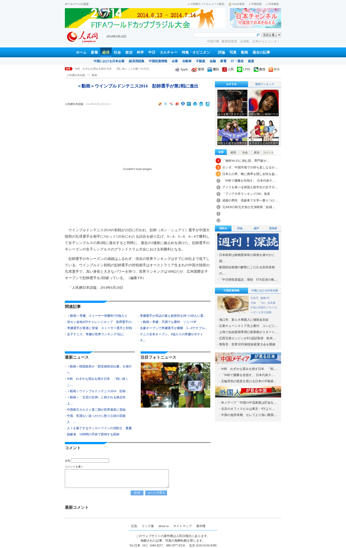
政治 (128, 52)
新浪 (197, 69)
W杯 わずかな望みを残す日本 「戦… (248, 369)
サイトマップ (182, 526)
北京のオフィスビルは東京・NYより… (248, 408)
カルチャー (168, 52)
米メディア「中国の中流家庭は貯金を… (249, 402)
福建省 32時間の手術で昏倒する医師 (93, 434)
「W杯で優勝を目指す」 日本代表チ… (248, 180)
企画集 (245, 41)
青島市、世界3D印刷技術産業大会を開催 (247, 344)
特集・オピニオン (196, 52)
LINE (243, 69)
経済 (105, 52)
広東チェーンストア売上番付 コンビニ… (248, 326)
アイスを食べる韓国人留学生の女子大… (250, 187)
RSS (274, 69)
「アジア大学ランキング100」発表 (246, 194)
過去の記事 (261, 52)
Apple (181, 69)
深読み (223, 228)
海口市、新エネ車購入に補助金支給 (244, 319)
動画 (244, 52)
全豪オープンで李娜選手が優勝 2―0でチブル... (173, 328)
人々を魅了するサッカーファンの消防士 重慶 (99, 428)
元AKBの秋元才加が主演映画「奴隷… (248, 207)
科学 (140, 52)
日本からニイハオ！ (266, 41)
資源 (251, 61)
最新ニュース (77, 357)
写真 (233, 52)
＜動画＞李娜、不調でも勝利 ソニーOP (168, 322)
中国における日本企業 (109, 61)
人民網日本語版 (76, 75)
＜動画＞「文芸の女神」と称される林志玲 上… (98, 400)
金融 (213, 61)
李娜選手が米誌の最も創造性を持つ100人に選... (173, 315)
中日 (151, 52)
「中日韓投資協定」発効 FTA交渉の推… (248, 279)
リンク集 (148, 526)
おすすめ (231, 84)
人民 (228, 69)
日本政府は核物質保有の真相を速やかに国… (247, 258)
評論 (221, 52)
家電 (223, 61)
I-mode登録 (236, 4)
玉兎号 (254, 298)
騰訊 (213, 69)
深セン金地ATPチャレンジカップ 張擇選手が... (100, 322)
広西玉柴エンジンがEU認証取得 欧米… (247, 338)
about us (163, 526)
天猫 (253, 302)
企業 (175, 61)
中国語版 (255, 4)
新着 (94, 52)
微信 (259, 69)
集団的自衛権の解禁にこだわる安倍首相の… (247, 270)
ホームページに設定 (77, 4)
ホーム (81, 52)
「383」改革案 (267, 302)
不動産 (200, 61)
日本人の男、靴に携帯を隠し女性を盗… (250, 174)
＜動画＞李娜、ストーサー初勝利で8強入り (97, 315)
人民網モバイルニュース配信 (206, 4)
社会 (117, 52)
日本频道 (272, 4)
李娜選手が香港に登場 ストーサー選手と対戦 (99, 328)
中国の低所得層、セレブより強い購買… (249, 415)
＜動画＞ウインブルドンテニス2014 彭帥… (98, 391)
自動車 (187, 61)
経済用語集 (136, 61)
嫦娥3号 (265, 298)
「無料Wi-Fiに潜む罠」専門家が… (246, 160)
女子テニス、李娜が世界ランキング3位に (95, 334)
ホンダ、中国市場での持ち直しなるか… (250, 167)
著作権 (200, 526)
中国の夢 (213, 41)
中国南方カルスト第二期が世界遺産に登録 (96, 409)
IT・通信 (237, 61)
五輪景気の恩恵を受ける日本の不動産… (249, 381)
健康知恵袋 (230, 41)
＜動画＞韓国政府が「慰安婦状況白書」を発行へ (104, 68)
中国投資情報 (158, 61)
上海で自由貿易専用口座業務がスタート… (248, 332)
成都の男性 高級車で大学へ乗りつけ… (250, 200)
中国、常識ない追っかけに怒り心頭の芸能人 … (96, 419)
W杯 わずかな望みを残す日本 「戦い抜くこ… (97, 382)
